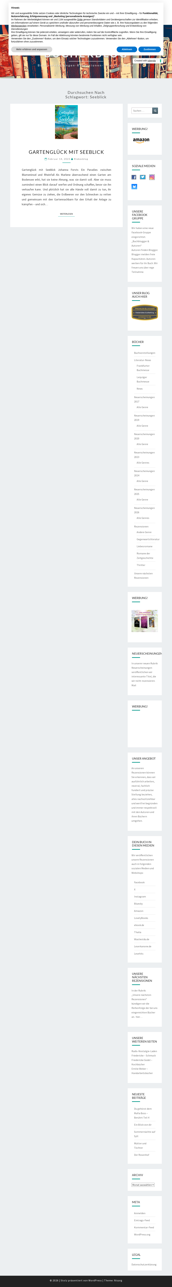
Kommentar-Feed (144, 1227)
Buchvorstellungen (144, 352)
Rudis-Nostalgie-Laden (144, 1051)
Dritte (80, 19)
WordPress (95, 1280)
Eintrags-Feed (142, 1220)
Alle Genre (142, 407)
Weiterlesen (67, 213)
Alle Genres (143, 462)
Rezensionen (141, 526)
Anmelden (139, 1213)
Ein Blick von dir (143, 1124)
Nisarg (118, 1280)
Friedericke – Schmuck (144, 1055)
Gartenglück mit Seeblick (66, 152)
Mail (134, 685)
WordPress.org (142, 1234)
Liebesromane (144, 546)
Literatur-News (142, 360)
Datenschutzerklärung (144, 1264)
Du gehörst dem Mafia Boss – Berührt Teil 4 (143, 1113)
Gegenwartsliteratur (148, 539)
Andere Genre (144, 532)
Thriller (141, 565)
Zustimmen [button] (150, 49)
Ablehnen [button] (127, 49)
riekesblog (81, 159)
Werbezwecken (18, 26)
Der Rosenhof (141, 1154)
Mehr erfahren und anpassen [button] (31, 49)
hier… (139, 1016)
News (140, 388)
